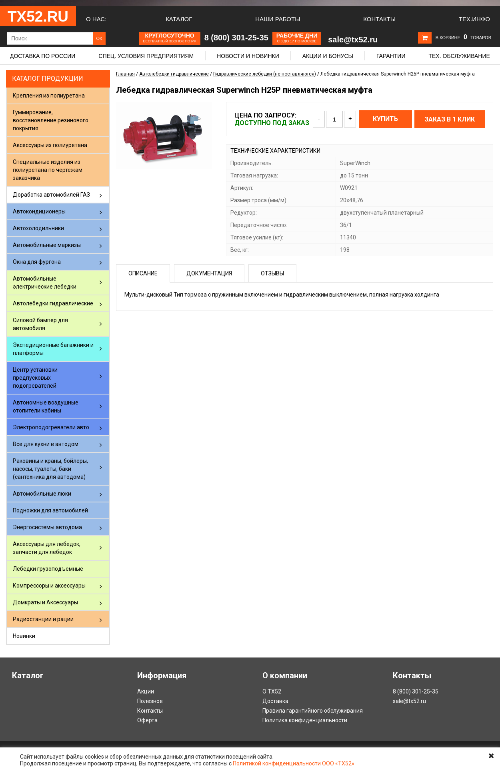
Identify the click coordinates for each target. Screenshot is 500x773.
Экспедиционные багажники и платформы (53, 349)
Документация (209, 273)
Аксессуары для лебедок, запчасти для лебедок (46, 548)
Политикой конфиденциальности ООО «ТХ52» (293, 763)
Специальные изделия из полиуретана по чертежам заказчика (47, 170)
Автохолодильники (38, 228)
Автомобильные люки (42, 493)
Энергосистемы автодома (47, 527)
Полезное (150, 701)
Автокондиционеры (39, 211)
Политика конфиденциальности (304, 720)
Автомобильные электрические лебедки (44, 282)
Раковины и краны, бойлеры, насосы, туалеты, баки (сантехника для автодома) (50, 469)
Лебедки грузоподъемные (48, 569)
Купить (385, 119)
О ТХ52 (271, 691)
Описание (143, 273)
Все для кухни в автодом (45, 444)
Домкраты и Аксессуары (45, 602)
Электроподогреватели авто (51, 427)
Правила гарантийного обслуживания (312, 710)
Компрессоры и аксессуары (49, 585)
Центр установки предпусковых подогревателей (35, 378)
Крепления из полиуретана (49, 95)
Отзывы (272, 273)
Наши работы (277, 19)
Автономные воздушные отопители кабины (45, 406)
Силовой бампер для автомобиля (40, 324)
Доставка (275, 701)
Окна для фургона (37, 262)
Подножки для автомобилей (50, 510)
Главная (125, 74)
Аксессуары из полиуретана (50, 145)
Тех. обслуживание (459, 56)
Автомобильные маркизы (47, 245)
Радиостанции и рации (43, 619)
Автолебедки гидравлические (53, 303)
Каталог (179, 19)
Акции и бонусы (327, 56)
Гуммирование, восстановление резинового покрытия (50, 120)
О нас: (96, 19)
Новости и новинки (248, 56)
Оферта (147, 720)
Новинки (24, 636)
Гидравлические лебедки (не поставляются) (264, 74)
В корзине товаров (463, 37)
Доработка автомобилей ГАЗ (51, 194)
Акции (145, 691)
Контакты (379, 19)
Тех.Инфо (474, 19)
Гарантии (391, 56)
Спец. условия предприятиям (146, 56)
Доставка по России (42, 56)
